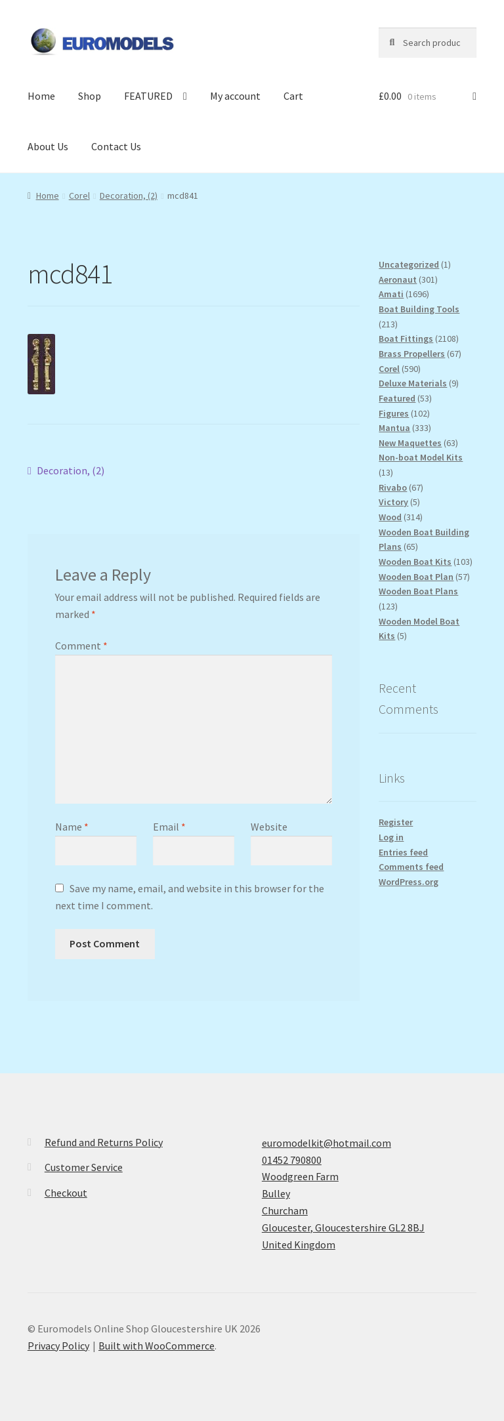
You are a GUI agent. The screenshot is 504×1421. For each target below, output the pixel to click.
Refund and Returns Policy (104, 1142)
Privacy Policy (58, 1345)
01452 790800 (292, 1159)
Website (269, 826)
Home (41, 95)
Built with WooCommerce (156, 1345)
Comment (81, 645)
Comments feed (411, 867)
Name (72, 826)
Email (169, 826)
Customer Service (84, 1167)
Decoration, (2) (129, 195)
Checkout (66, 1192)
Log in (391, 837)
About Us (48, 146)
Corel (79, 195)
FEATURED (148, 95)
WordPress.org (408, 882)
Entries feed (403, 852)
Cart (293, 95)
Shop (89, 95)
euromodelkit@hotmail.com (326, 1142)
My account (235, 95)
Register (396, 822)
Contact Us (116, 146)
